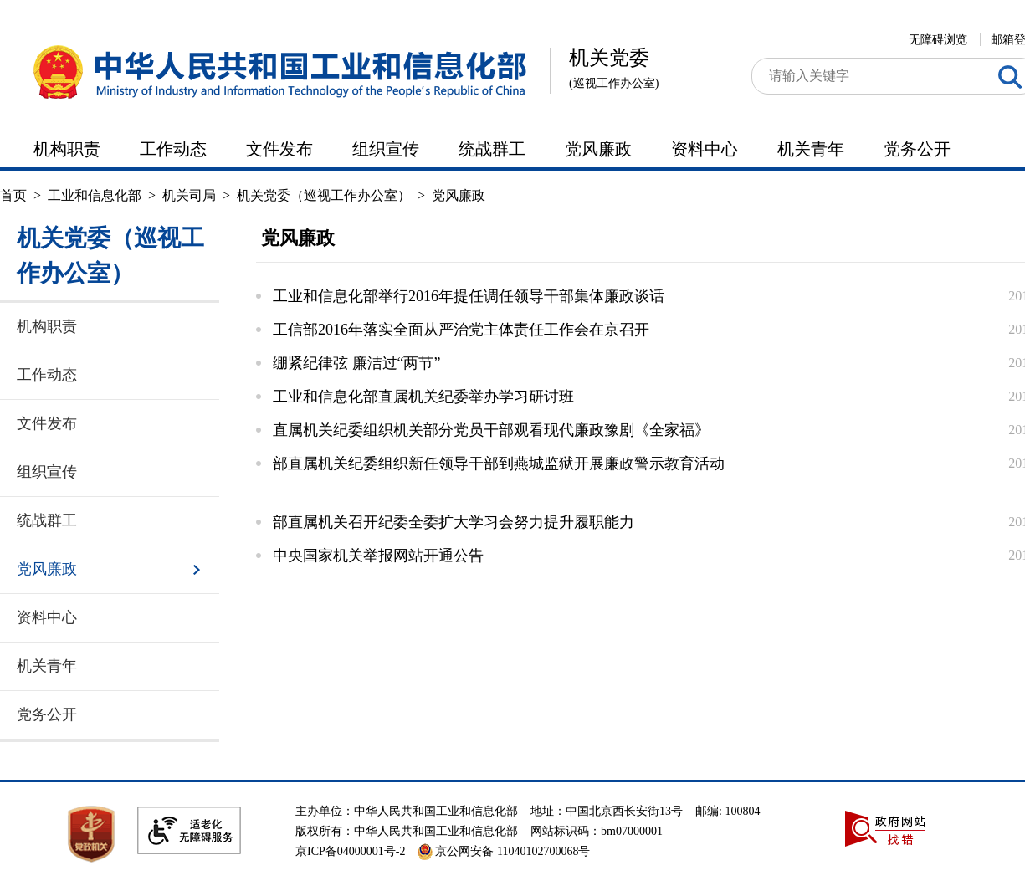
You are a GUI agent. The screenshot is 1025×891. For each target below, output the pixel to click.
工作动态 (173, 149)
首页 (13, 195)
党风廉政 (598, 149)
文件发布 (279, 149)
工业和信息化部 (94, 195)
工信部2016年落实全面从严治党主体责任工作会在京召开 (461, 329)
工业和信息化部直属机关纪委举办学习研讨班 (423, 396)
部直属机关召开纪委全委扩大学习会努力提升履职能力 (453, 522)
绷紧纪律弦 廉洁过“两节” (356, 363)
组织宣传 (385, 149)
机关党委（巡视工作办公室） (324, 195)
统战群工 (492, 149)
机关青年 (810, 149)
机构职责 (66, 149)
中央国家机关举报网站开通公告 (378, 555)
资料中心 (704, 149)
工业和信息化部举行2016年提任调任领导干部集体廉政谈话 (468, 296)
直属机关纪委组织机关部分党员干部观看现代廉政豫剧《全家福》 (491, 430)
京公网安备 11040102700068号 (504, 851)
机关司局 (189, 195)
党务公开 (917, 149)
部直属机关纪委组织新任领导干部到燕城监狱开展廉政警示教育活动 (499, 463)
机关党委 (614, 71)
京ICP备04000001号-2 (350, 851)
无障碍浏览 (938, 39)
